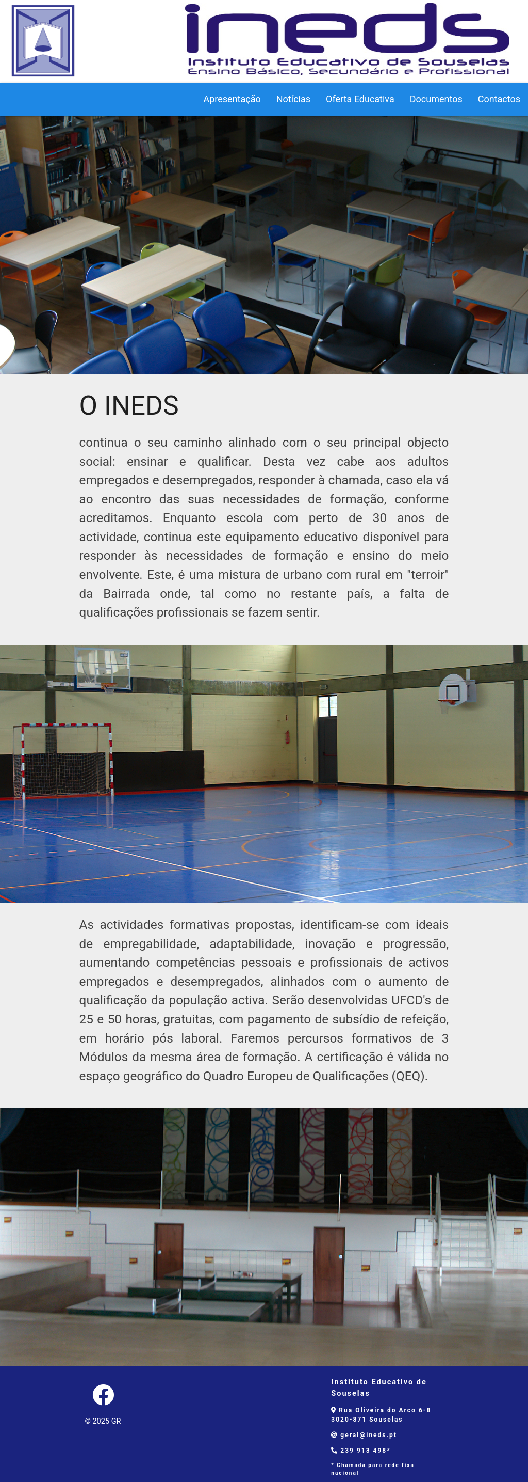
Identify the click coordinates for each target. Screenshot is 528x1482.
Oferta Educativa (360, 98)
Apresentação (231, 98)
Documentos (436, 98)
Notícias (293, 98)
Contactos (499, 98)
